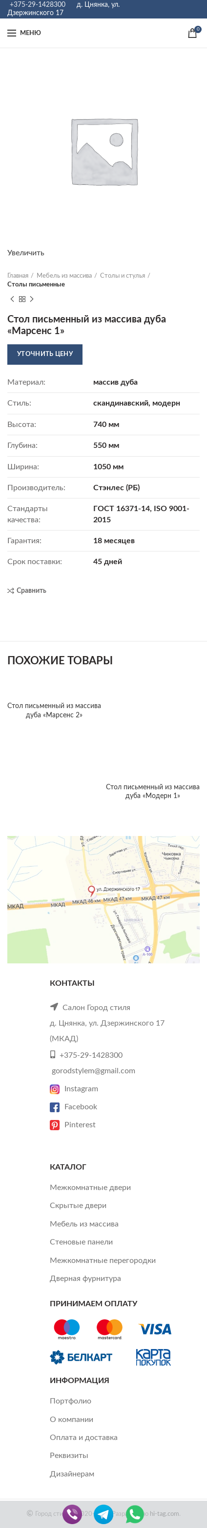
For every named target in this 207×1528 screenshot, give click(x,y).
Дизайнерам (72, 1474)
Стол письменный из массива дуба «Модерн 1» (153, 792)
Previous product (12, 299)
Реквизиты (69, 1455)
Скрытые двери (78, 1205)
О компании (71, 1419)
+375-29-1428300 (37, 4)
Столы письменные (36, 285)
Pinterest (73, 1125)
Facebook (73, 1107)
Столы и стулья (122, 276)
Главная (17, 276)
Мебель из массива (64, 276)
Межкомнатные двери (90, 1187)
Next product (32, 299)
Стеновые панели (81, 1242)
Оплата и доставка (84, 1437)
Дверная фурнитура (85, 1278)
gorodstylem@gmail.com (93, 1071)
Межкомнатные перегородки (103, 1260)
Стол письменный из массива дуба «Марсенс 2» (54, 710)
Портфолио (70, 1401)
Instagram (74, 1089)
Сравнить (31, 590)
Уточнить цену (45, 354)
